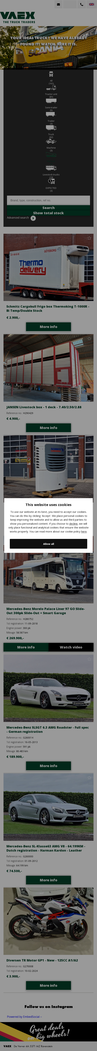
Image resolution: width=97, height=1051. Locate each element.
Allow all (48, 544)
